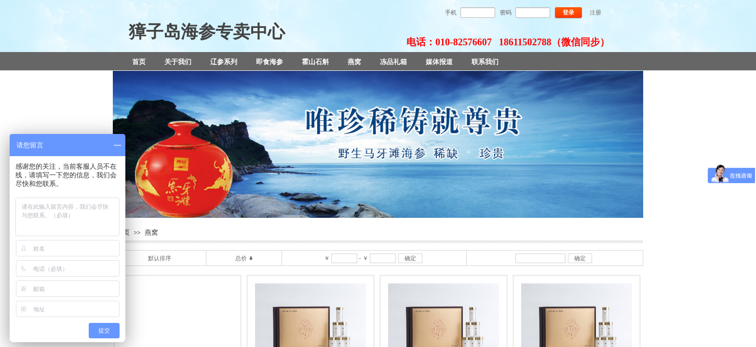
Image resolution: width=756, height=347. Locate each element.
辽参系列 (223, 62)
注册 (595, 12)
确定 (410, 258)
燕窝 (354, 62)
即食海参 (269, 62)
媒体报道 (439, 62)
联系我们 (485, 62)
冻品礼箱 (393, 62)
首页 (139, 62)
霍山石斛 (315, 62)
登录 (568, 12)
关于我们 (177, 62)
